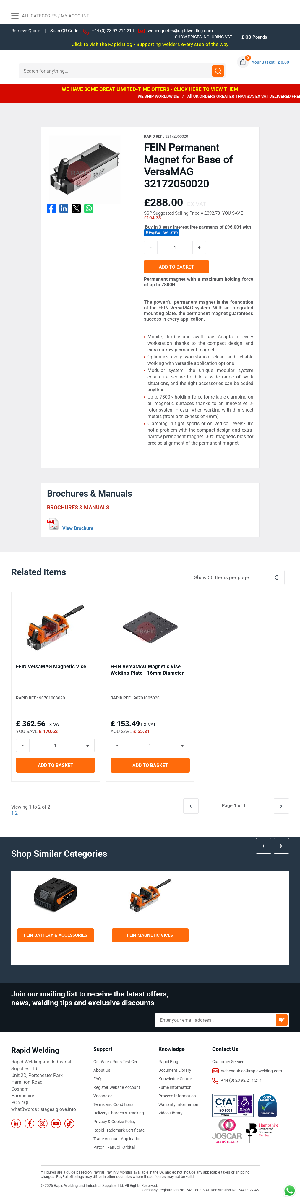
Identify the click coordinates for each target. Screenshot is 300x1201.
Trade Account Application (117, 1138)
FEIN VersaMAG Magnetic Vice (51, 666)
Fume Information (175, 1087)
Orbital (128, 1147)
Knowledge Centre (175, 1078)
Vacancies (102, 1096)
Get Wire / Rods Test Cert (116, 1061)
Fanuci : (114, 1147)
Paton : (100, 1147)
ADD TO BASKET (176, 267)
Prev (263, 846)
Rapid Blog (168, 1061)
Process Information (177, 1096)
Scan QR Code (64, 31)
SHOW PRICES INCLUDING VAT (203, 37)
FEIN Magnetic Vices (150, 935)
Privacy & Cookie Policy (114, 1121)
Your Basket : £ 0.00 (270, 62)
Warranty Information (178, 1104)
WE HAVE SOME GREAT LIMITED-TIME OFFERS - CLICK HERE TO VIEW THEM (150, 89)
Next (281, 846)
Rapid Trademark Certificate (119, 1130)
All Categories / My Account (50, 16)
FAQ (97, 1078)
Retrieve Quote (25, 30)
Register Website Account (116, 1087)
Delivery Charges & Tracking (118, 1113)
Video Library (170, 1113)
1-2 (14, 813)
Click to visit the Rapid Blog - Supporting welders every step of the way (150, 44)
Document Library (174, 1070)
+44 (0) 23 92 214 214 (113, 30)
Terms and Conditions (113, 1104)
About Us (101, 1070)
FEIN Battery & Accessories (55, 935)
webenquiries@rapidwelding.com (180, 30)
